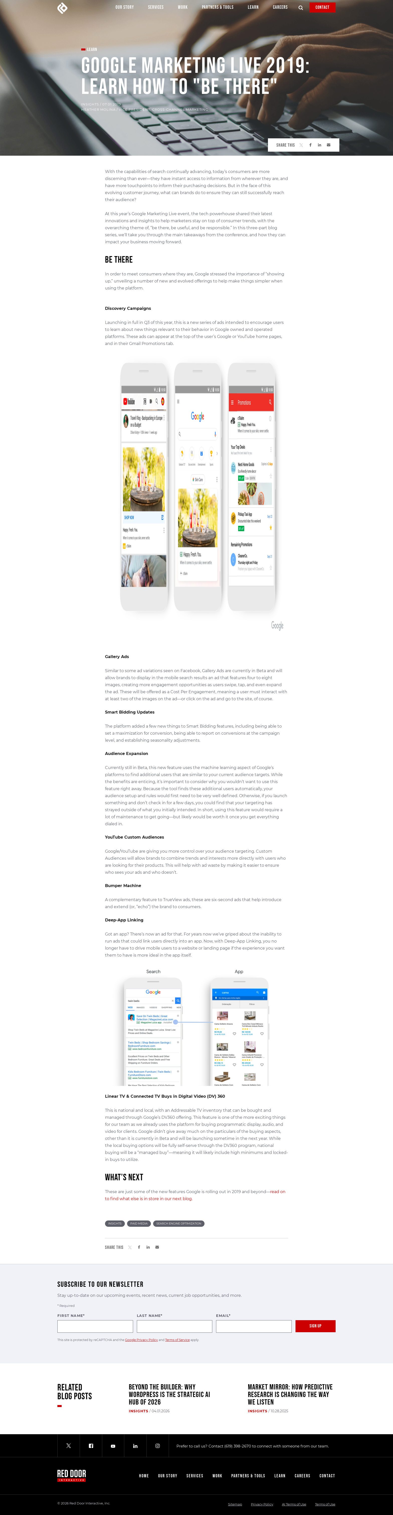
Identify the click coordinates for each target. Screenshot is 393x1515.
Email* (254, 1323)
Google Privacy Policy (141, 1340)
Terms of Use (325, 1504)
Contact (323, 7)
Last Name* (175, 1323)
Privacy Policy (262, 1504)
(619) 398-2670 (237, 1446)
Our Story (125, 9)
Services (156, 9)
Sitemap (235, 1504)
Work (183, 9)
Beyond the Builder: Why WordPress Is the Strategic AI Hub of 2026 (169, 1394)
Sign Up (316, 1326)
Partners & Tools (218, 9)
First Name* (95, 1323)
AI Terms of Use (294, 1504)
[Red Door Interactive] (62, 8)
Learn (253, 9)
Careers (280, 9)
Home (144, 1476)
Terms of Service (177, 1340)
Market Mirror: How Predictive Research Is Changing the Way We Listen (290, 1394)
